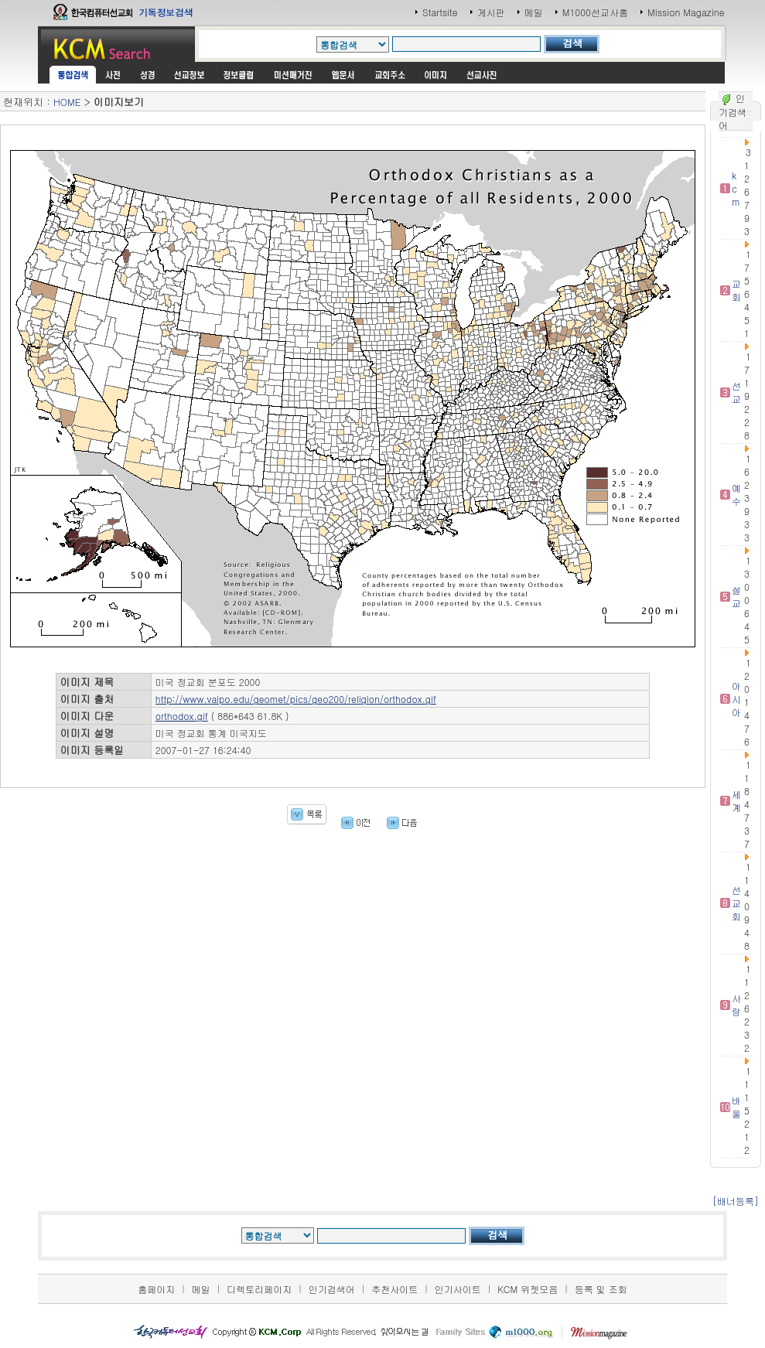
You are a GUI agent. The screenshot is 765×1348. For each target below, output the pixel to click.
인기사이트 (458, 1288)
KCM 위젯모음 (527, 1288)
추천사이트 (394, 1288)
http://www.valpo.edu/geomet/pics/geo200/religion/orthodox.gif (295, 698)
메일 (533, 12)
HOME (66, 101)
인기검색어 (332, 1288)
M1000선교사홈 (595, 12)
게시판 (491, 12)
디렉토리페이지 (259, 1288)
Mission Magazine (686, 12)
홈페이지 (156, 1288)
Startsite (440, 12)
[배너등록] (735, 1200)
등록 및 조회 (601, 1288)
